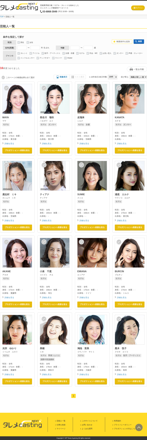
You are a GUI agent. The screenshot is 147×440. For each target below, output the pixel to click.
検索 (140, 41)
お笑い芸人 (107, 53)
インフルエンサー (27, 58)
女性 (31, 42)
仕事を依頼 (61, 425)
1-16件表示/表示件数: (98, 77)
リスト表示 (79, 77)
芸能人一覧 (61, 421)
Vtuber (69, 58)
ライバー (58, 58)
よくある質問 (87, 429)
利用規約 (117, 421)
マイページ (61, 429)
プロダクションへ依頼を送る (17, 150)
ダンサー (119, 53)
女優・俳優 (69, 53)
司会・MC (94, 53)
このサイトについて (90, 421)
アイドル (36, 53)
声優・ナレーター (135, 53)
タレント (23, 53)
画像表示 (63, 77)
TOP (2, 17)
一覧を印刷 (139, 69)
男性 (22, 42)
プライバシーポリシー (123, 425)
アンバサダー (45, 58)
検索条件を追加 (123, 41)
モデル (82, 53)
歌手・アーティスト (52, 53)
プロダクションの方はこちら (125, 429)
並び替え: (125, 77)
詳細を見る (9, 143)
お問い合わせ (87, 425)
